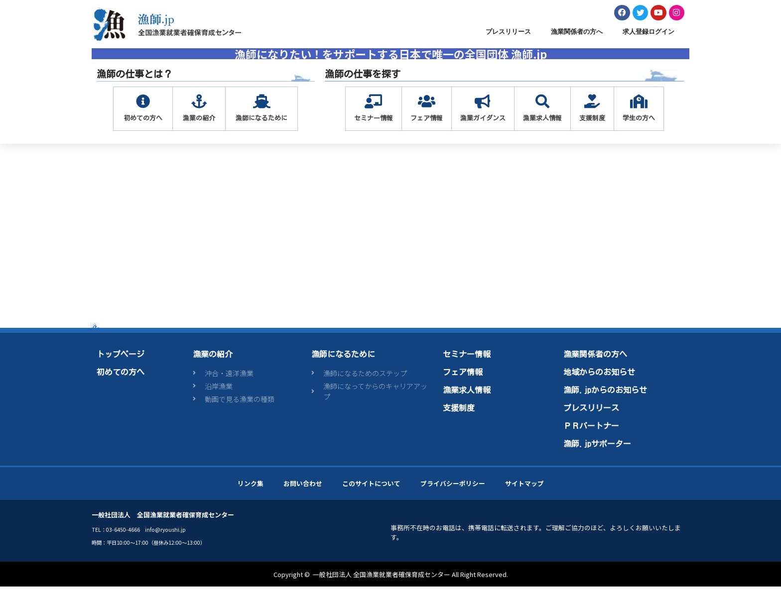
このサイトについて (371, 485)
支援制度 (459, 410)
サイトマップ (524, 485)
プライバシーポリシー (452, 485)
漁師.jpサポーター (597, 446)
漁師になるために (343, 356)
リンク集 (250, 485)
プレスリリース (508, 34)
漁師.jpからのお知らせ (605, 392)
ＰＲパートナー (591, 428)
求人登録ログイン (648, 34)
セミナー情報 (467, 356)
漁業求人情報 (467, 392)
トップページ (120, 356)
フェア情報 (463, 374)
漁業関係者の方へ (577, 34)
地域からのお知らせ (599, 374)
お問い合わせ (302, 485)
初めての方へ (120, 374)
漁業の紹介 (213, 356)
